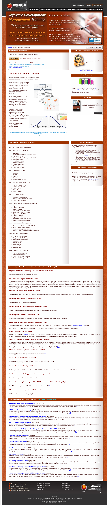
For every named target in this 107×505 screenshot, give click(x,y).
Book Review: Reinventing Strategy (18, 460)
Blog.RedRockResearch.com (46, 399)
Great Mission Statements (16, 454)
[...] (77, 406)
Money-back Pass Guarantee (86, 70)
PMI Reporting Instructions (16, 67)
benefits (27, 334)
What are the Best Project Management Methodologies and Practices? (28, 416)
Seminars (10, 47)
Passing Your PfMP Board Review (18, 441)
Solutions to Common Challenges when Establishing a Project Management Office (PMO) (33, 429)
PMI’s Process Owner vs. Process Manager (20, 410)
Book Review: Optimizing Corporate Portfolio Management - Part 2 (27, 466)
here (58, 347)
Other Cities (54, 496)
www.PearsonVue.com (79, 325)
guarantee (86, 154)
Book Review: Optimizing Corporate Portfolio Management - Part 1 (27, 473)
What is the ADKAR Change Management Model (22, 403)
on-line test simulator (94, 179)
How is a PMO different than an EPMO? (20, 422)
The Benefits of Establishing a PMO (18, 435)
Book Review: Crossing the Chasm (18, 448)
